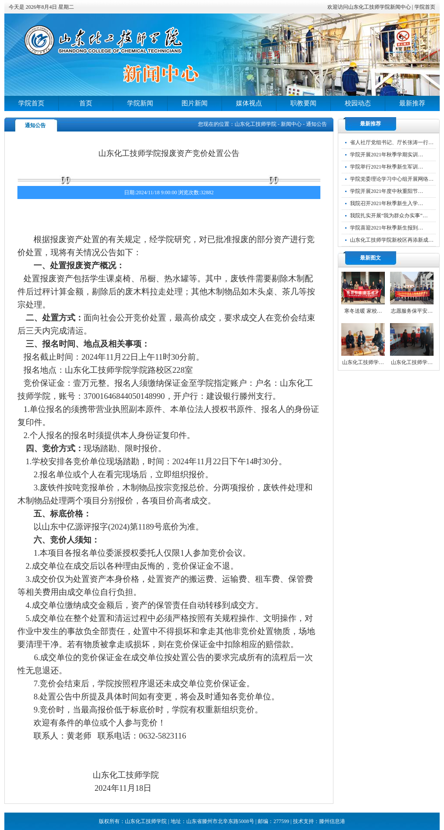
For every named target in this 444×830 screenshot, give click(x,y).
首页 (85, 103)
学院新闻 (140, 103)
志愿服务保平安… (412, 311)
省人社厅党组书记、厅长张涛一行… (392, 142)
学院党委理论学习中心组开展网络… (392, 179)
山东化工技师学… (363, 362)
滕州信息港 (332, 821)
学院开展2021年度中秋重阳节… (386, 191)
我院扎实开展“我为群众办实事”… (389, 216)
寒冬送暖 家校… (363, 311)
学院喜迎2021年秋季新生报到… (386, 228)
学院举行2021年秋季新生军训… (386, 167)
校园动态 (358, 103)
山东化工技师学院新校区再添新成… (392, 240)
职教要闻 (303, 103)
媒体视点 (249, 103)
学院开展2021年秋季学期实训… (386, 155)
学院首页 (424, 7)
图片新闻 (195, 103)
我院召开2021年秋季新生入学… (386, 203)
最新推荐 (412, 103)
